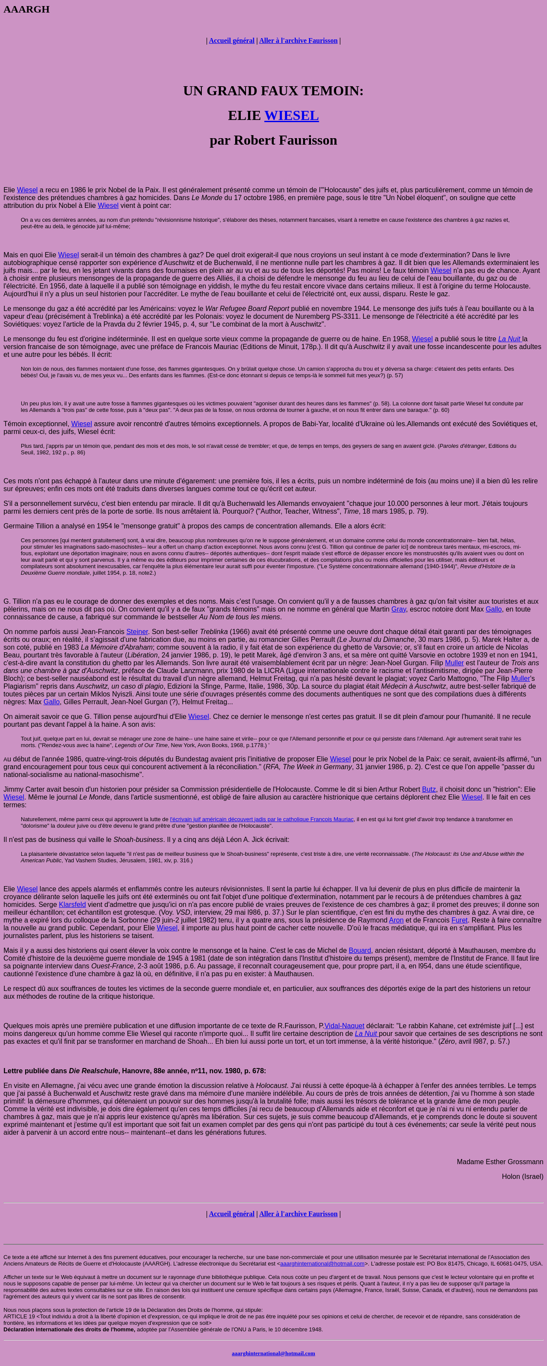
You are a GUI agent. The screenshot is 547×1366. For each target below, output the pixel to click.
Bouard (360, 950)
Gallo (494, 609)
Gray (399, 609)
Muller (454, 663)
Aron (396, 920)
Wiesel (27, 190)
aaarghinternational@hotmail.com (322, 1263)
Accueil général (231, 40)
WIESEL (291, 115)
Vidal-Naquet (344, 1025)
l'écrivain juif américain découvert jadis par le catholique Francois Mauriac (262, 819)
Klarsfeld (72, 904)
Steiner (137, 631)
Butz (429, 789)
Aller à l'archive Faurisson (298, 40)
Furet (459, 920)
